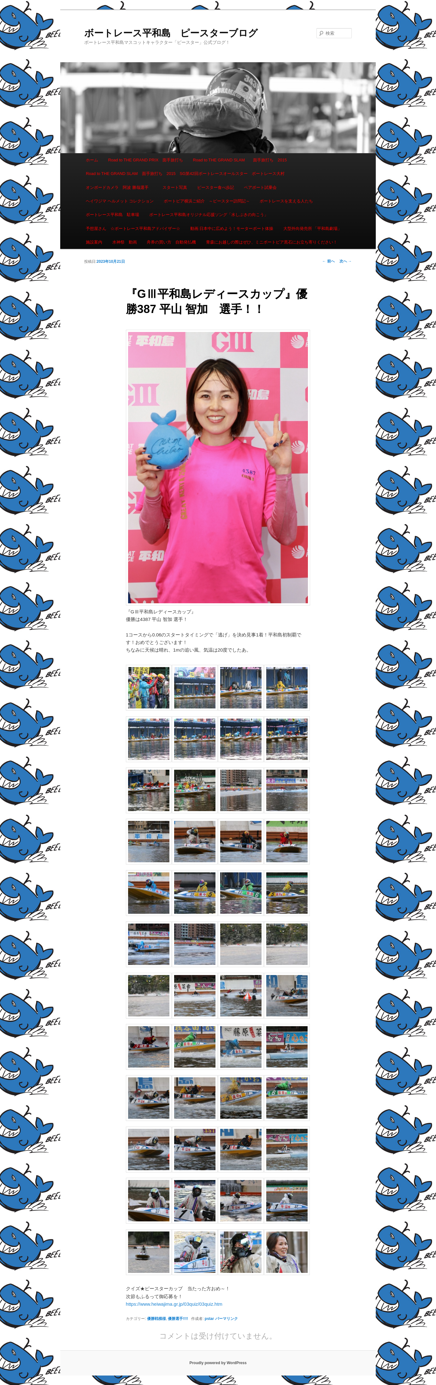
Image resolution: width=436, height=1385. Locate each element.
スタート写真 (174, 187)
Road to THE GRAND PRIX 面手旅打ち (145, 160)
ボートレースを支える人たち (286, 201)
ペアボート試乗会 (260, 187)
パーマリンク (226, 1318)
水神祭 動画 (124, 242)
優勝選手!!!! (178, 1318)
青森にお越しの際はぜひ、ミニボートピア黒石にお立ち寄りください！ (271, 242)
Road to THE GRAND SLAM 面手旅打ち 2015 (240, 160)
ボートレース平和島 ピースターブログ (171, 33)
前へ (328, 261)
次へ (345, 261)
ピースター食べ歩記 (215, 187)
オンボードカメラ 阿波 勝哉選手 (119, 187)
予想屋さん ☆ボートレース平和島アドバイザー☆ (133, 228)
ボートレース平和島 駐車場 (112, 214)
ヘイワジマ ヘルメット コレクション (120, 201)
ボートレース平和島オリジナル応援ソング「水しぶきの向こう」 (208, 214)
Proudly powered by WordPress (217, 1363)
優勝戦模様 (156, 1318)
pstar (209, 1318)
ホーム (92, 160)
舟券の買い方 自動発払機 (171, 242)
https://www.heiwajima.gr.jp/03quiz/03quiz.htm (174, 1304)
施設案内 (94, 242)
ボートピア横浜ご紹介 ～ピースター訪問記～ (207, 201)
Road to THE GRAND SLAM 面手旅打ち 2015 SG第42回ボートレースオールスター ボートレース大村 (185, 173)
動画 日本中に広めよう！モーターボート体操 (232, 228)
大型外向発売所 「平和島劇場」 (312, 228)
